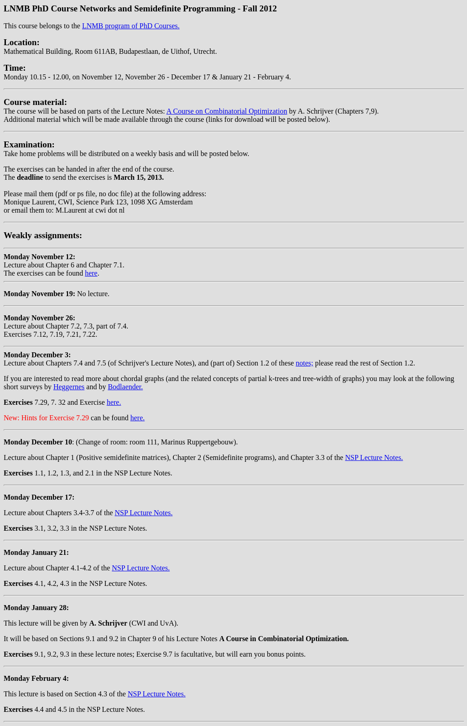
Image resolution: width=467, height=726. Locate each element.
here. (114, 402)
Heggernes (68, 387)
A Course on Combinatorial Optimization (226, 111)
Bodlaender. (125, 387)
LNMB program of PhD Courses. (131, 26)
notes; (304, 363)
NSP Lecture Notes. (374, 457)
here (91, 273)
